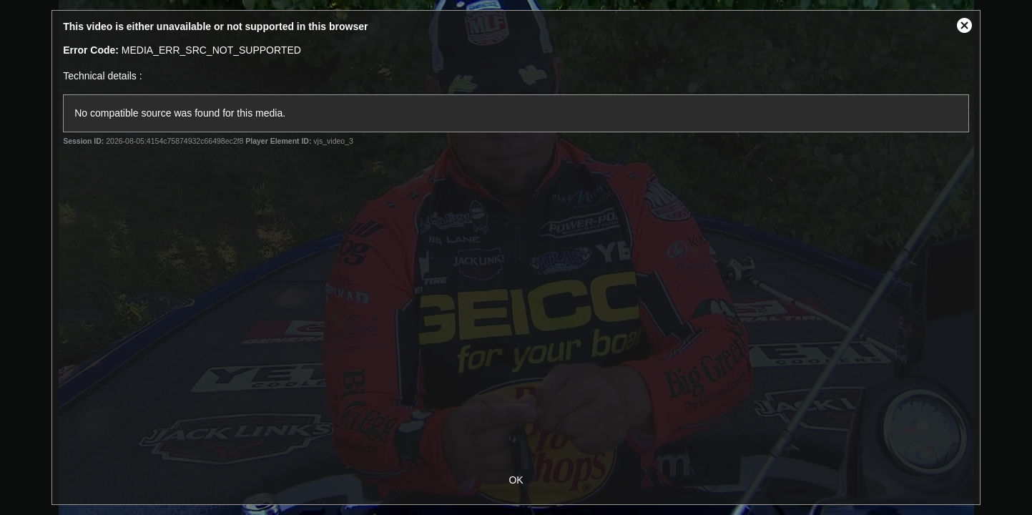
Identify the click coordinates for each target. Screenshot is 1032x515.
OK (515, 480)
